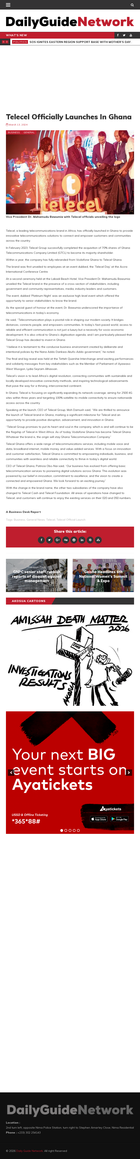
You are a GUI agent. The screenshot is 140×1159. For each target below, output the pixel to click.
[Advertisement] (70, 79)
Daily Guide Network (29, 1151)
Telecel (50, 519)
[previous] (11, 772)
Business (14, 132)
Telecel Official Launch (71, 519)
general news (36, 519)
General (29, 132)
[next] (129, 772)
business (19, 519)
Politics (20, 41)
